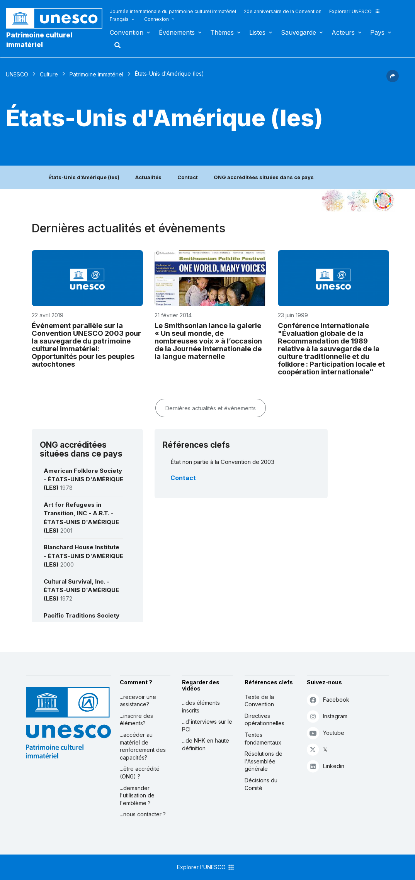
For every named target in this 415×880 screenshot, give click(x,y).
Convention (126, 32)
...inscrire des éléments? (136, 719)
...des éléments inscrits (201, 706)
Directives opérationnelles (264, 719)
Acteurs (343, 32)
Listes (257, 32)
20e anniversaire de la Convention (282, 11)
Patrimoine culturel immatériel (39, 40)
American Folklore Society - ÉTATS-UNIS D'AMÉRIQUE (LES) (83, 479)
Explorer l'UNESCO (354, 11)
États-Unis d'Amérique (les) (83, 177)
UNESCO (17, 74)
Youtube (325, 733)
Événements (177, 32)
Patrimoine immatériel (96, 74)
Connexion (156, 19)
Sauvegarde (298, 32)
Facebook (328, 700)
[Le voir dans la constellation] (333, 200)
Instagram (327, 716)
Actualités (148, 177)
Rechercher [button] (115, 45)
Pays (377, 32)
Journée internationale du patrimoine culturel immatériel (173, 11)
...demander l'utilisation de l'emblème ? (137, 795)
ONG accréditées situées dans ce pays (264, 177)
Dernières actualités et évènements (210, 408)
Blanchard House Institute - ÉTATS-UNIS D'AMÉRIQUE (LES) (83, 555)
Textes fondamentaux (263, 738)
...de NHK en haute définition (205, 744)
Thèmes (222, 32)
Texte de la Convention (259, 701)
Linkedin (325, 766)
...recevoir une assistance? (138, 701)
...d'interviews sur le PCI (207, 725)
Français (119, 19)
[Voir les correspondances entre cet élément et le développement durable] (383, 200)
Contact (187, 177)
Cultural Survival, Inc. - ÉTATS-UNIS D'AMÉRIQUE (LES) (81, 590)
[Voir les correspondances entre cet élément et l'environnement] (358, 200)
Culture (49, 74)
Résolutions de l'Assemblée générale (263, 761)
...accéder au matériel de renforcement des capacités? (143, 746)
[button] (392, 80)
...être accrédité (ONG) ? (140, 772)
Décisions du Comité (261, 784)
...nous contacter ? (143, 814)
